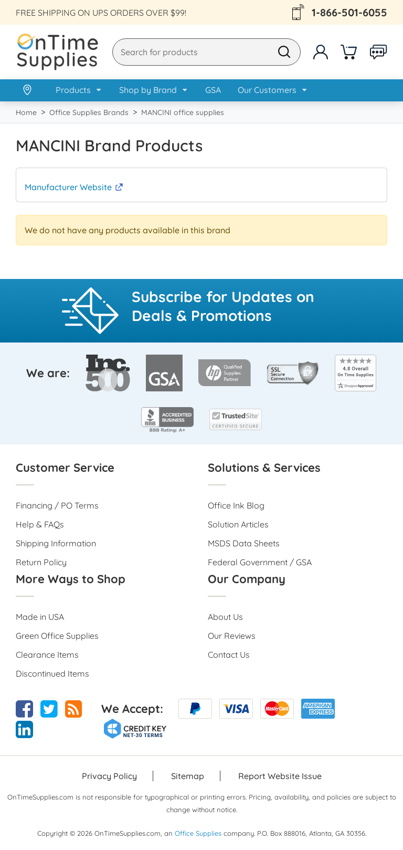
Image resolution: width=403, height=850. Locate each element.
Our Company (246, 579)
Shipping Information (56, 543)
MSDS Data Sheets (244, 543)
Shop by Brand (148, 90)
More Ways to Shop (70, 579)
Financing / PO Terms (57, 505)
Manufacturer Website (68, 187)
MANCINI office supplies (182, 112)
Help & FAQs (40, 524)
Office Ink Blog (236, 505)
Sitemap (187, 776)
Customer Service (65, 467)
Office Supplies (198, 833)
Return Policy (41, 562)
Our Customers (267, 90)
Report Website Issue (280, 776)
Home (26, 112)
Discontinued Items (52, 673)
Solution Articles (238, 524)
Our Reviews (232, 635)
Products (73, 90)
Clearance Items (47, 654)
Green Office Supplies (57, 635)
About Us (225, 616)
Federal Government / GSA (260, 562)
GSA (213, 90)
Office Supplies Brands (89, 112)
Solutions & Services (264, 467)
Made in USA (40, 616)
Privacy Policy (109, 776)
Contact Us (229, 654)
